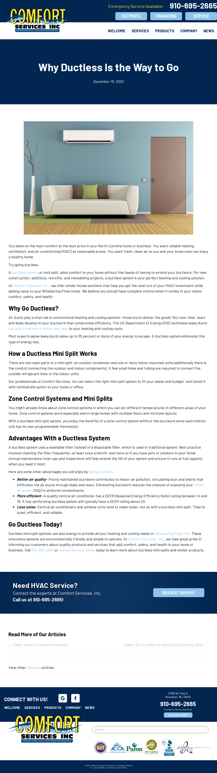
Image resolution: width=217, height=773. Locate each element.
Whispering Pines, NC (171, 533)
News (208, 30)
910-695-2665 (42, 550)
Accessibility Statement (124, 766)
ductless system (24, 272)
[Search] (150, 729)
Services (140, 30)
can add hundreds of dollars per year (38, 328)
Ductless (34, 667)
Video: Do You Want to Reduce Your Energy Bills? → (166, 644)
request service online (77, 550)
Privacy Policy (109, 766)
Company (188, 30)
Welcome (116, 30)
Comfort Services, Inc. (31, 285)
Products (164, 30)
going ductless (100, 471)
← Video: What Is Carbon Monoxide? (38, 644)
